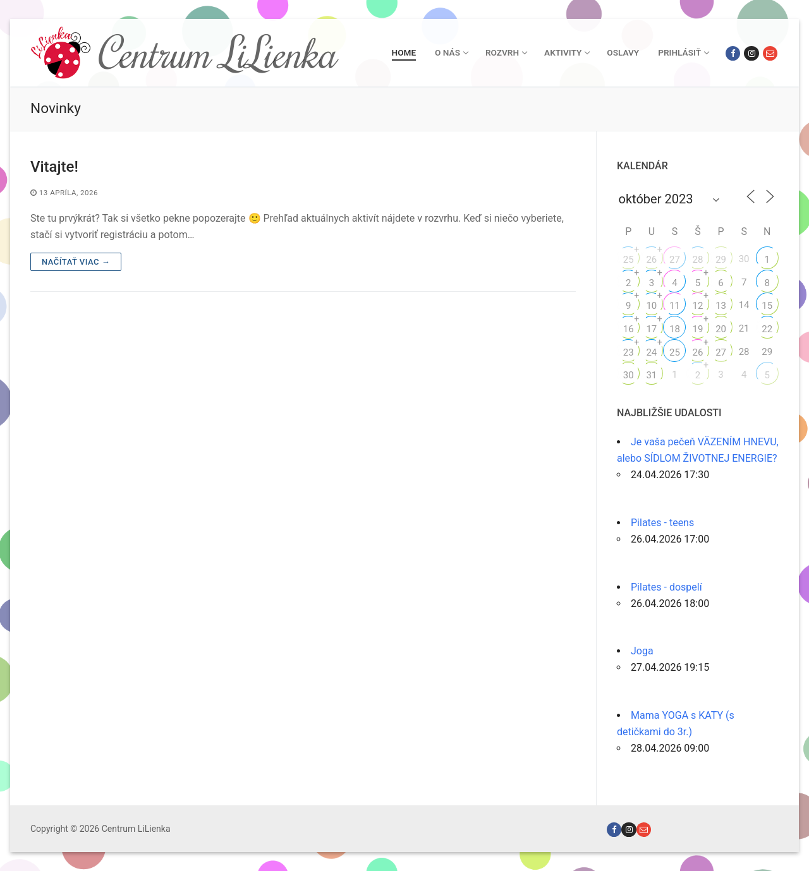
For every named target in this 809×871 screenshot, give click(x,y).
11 (674, 305)
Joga (642, 651)
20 (720, 329)
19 (698, 329)
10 (651, 305)
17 (651, 329)
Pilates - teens (662, 523)
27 (674, 259)
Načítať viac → (76, 262)
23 (628, 352)
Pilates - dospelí (666, 587)
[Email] (770, 53)
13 (720, 305)
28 (698, 259)
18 (674, 329)
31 (651, 375)
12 (698, 305)
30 (628, 375)
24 (651, 352)
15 (767, 305)
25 (628, 259)
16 (628, 329)
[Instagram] (751, 53)
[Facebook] (733, 53)
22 (767, 329)
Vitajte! (54, 167)
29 (720, 259)
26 (651, 259)
